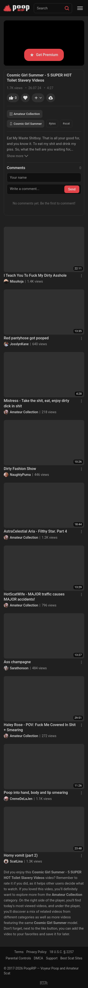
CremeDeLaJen (21, 799)
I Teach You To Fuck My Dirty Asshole (35, 275)
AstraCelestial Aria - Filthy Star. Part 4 (35, 531)
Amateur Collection (24, 114)
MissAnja (16, 281)
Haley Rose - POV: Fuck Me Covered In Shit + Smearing (40, 727)
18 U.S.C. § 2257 (61, 952)
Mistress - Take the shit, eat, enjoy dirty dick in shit (36, 403)
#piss (52, 123)
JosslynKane (19, 344)
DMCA (38, 958)
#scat (66, 123)
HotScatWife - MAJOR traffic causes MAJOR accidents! (34, 597)
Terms (18, 952)
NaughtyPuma (20, 475)
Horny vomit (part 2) (21, 855)
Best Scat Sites (71, 958)
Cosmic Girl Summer (25, 123)
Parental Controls (18, 958)
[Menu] (80, 8)
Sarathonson (19, 668)
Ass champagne (17, 662)
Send (72, 189)
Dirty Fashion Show (20, 468)
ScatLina (16, 861)
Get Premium (44, 55)
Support (51, 958)
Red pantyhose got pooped (26, 338)
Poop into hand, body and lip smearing (36, 792)
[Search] (67, 8)
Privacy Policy (36, 952)
